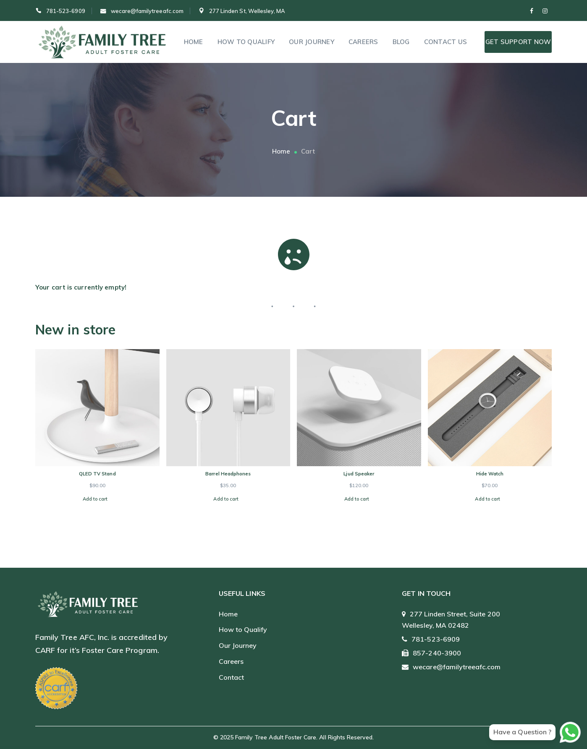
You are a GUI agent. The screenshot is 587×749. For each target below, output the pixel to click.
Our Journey (238, 645)
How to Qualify (243, 629)
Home (281, 151)
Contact (231, 677)
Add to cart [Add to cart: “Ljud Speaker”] (356, 499)
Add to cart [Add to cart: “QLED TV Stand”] (95, 499)
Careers (231, 661)
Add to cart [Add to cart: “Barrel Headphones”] (225, 499)
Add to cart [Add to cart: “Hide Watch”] (487, 499)
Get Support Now (518, 42)
